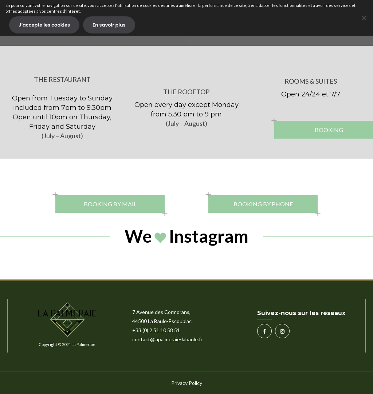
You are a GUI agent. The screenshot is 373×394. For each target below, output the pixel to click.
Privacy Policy (186, 383)
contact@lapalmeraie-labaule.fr (167, 339)
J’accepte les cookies (44, 24)
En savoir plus (109, 24)
